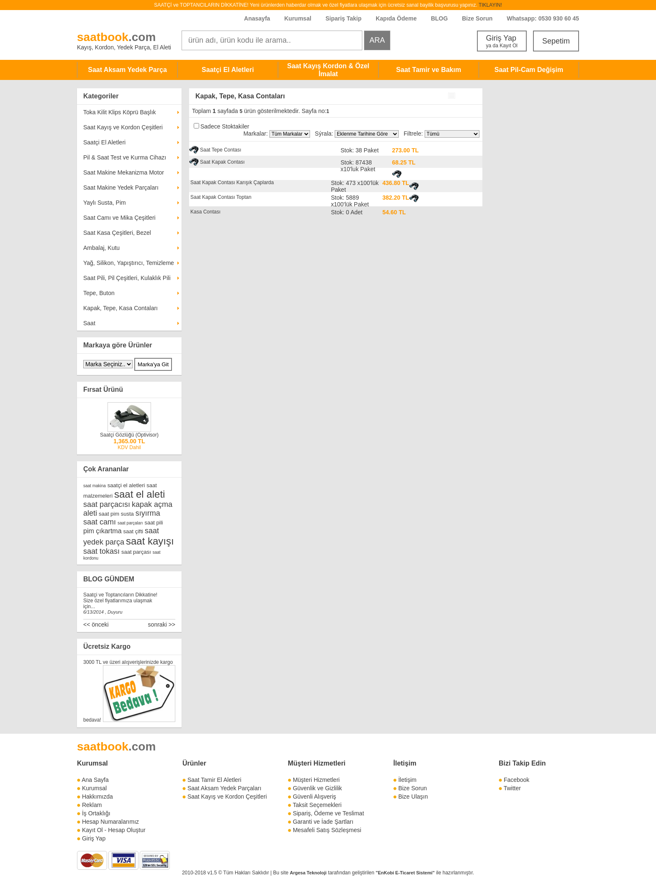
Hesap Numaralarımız (110, 821)
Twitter (512, 788)
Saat (89, 323)
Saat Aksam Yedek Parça (127, 69)
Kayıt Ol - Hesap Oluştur (114, 830)
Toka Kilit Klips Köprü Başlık (119, 112)
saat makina (94, 485)
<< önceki (96, 624)
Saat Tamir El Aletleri (214, 779)
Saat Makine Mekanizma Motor (123, 172)
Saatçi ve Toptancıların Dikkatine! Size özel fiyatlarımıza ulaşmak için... (120, 600)
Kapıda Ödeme (396, 18)
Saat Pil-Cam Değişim (529, 69)
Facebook (516, 779)
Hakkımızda (97, 796)
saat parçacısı (106, 504)
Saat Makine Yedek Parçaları (121, 187)
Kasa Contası (205, 212)
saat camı (99, 522)
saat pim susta (116, 514)
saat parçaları (130, 523)
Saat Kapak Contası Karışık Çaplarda (232, 182)
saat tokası (101, 551)
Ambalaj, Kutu (101, 247)
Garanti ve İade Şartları (323, 821)
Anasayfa (257, 18)
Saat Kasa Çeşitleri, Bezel (117, 232)
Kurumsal (297, 18)
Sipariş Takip (344, 18)
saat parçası (136, 552)
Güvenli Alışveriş (314, 796)
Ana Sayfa (95, 779)
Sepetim (556, 41)
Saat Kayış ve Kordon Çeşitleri (123, 127)
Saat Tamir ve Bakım (428, 69)
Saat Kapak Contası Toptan (220, 197)
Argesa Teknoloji (308, 872)
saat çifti (133, 531)
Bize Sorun (477, 18)
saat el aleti (139, 494)
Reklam (92, 805)
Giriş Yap (502, 41)
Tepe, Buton (99, 293)
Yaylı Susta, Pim (104, 202)
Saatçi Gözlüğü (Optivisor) (129, 435)
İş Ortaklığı (96, 813)
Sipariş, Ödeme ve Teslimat (328, 813)
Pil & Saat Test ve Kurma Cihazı (124, 157)
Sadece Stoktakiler (224, 126)
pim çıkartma (102, 531)
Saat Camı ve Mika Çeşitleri (119, 217)
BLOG (439, 18)
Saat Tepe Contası (220, 150)
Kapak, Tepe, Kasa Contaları (120, 308)
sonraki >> (161, 624)
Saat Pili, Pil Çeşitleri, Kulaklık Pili (127, 278)
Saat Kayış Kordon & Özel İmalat (328, 69)
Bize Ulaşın (413, 796)
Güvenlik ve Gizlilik (317, 788)
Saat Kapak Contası (222, 162)
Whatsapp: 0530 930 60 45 (543, 18)
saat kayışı (150, 541)
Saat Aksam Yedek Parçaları (224, 788)
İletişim (404, 763)
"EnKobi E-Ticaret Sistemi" (405, 872)
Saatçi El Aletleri (228, 69)
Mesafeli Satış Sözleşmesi (327, 830)
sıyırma (148, 513)
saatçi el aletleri (126, 485)
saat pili (153, 522)
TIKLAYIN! (490, 5)
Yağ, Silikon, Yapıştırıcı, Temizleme (128, 263)
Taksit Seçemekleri (317, 805)
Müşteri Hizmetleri (316, 779)
